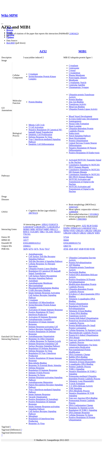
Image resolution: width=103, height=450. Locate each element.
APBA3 (44, 224)
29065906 (81, 219)
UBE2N (75, 233)
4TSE (65, 249)
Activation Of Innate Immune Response (46, 310)
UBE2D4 (67, 233)
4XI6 (71, 249)
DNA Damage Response (79, 412)
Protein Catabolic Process (80, 366)
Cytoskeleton (74, 73)
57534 (66, 237)
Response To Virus (37, 423)
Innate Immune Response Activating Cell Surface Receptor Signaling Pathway (44, 295)
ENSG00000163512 (32, 243)
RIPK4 (66, 230)
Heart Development (77, 138)
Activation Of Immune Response (43, 317)
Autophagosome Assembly (40, 319)
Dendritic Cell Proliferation (40, 134)
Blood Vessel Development (80, 116)
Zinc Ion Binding (76, 102)
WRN (97, 233)
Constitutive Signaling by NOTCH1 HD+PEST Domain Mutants (84, 175)
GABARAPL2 (53, 227)
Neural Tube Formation (79, 123)
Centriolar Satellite (77, 85)
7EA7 (47, 249)
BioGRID (10, 43)
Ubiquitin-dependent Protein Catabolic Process (81, 129)
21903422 (73, 33)
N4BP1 (46, 229)
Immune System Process (39, 372)
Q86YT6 (67, 246)
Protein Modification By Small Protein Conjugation (82, 326)
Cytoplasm (33, 74)
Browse (9, 30)
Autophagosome (36, 254)
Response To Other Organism (41, 339)
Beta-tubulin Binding (38, 363)
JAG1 (94, 228)
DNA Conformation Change (81, 405)
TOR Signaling (75, 388)
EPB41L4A (76, 228)
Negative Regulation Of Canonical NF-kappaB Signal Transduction (45, 131)
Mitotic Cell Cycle (37, 125)
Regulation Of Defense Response (43, 348)
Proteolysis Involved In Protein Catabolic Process (82, 321)
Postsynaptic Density (78, 78)
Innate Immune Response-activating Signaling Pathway (44, 407)
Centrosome (74, 68)
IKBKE (26, 229)
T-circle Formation (77, 383)
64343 (26, 237)
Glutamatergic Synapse (79, 87)
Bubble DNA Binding (78, 357)
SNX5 (72, 230)
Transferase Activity (77, 104)
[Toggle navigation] (2, 23)
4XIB (81, 249)
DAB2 (95, 226)
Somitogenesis (75, 121)
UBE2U (82, 233)
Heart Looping (75, 126)
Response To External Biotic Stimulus (45, 365)
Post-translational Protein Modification (80, 350)
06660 (66, 240)
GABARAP (28, 227)
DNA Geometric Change (79, 354)
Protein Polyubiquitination (80, 262)
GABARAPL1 (40, 227)
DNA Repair (74, 337)
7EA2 (41, 249)
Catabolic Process (76, 342)
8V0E (92, 249)
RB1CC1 (54, 229)
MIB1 (82, 51)
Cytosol (72, 70)
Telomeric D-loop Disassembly (82, 362)
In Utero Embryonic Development (83, 119)
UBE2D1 (80, 230)
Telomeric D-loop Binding (80, 311)
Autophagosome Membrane (40, 283)
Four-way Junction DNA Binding (83, 398)
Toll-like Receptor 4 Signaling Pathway (45, 261)
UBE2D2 (88, 230)
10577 (26, 240)
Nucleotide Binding (77, 272)
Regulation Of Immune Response (43, 370)
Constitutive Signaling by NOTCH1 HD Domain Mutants (84, 170)
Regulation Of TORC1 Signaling (83, 410)
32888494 (73, 212)
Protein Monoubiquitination (81, 359)
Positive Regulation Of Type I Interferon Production (41, 313)
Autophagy (33, 281)
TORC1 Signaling (76, 369)
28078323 (33, 213)
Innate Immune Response (39, 394)
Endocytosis (74, 133)
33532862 (93, 214)
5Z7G (30, 249)
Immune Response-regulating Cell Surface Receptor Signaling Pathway (44, 344)
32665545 (73, 207)
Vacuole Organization (38, 397)
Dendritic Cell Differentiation (41, 144)
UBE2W (90, 233)
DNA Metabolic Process (79, 391)
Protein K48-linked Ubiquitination (83, 318)
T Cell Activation (36, 127)
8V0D (86, 249)
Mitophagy (33, 416)
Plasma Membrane (77, 75)
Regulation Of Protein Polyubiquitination (78, 307)
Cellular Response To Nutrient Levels (45, 341)
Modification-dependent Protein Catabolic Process (82, 285)
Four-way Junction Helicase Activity (84, 340)
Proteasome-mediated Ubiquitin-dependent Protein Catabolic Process (84, 377)
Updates (10, 37)
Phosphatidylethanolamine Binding (44, 288)
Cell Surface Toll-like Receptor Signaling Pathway (42, 257)
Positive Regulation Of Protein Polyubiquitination (82, 280)
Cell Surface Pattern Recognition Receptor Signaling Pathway (43, 277)
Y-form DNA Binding (78, 313)
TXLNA (26, 234)
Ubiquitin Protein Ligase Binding (43, 268)
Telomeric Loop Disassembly (81, 381)
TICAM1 (49, 232)
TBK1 (42, 232)
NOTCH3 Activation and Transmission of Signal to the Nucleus (81, 189)
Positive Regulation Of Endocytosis (84, 153)
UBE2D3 (97, 230)
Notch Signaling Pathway (80, 136)
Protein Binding (35, 102)
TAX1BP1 (34, 232)
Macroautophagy (36, 285)
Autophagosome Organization (41, 336)
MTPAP (39, 229)
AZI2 (43, 51)
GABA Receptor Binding (39, 290)
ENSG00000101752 (72, 243)
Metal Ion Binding (77, 107)
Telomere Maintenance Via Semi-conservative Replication (83, 346)
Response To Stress (37, 375)
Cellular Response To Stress (81, 415)
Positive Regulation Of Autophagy (43, 399)
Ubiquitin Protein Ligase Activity (83, 109)
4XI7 (76, 249)
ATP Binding (74, 265)
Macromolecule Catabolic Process (83, 333)
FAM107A (53, 224)
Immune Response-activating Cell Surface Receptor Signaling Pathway (44, 328)
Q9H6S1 (27, 246)
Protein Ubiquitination (78, 140)
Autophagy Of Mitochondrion (41, 302)
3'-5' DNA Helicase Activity (81, 386)
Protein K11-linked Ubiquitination (83, 335)
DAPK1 (66, 228)
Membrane (73, 80)
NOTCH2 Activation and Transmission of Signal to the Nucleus (81, 181)
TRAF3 (57, 232)
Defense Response (36, 368)
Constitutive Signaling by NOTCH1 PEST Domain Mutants (84, 166)
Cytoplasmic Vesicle (77, 82)
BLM (89, 226)
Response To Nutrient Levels (81, 408)
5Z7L (36, 249)
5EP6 (25, 249)
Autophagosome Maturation (41, 382)
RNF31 (26, 232)
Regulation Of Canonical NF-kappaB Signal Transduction (45, 272)
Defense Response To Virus (40, 137)
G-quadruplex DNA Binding (81, 364)
